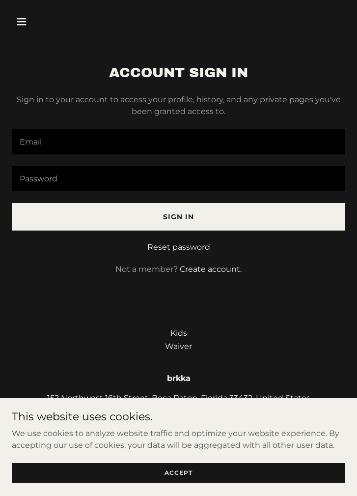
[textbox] (178, 141)
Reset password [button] (178, 247)
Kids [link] (178, 333)
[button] (50, 21)
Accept (178, 472)
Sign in (178, 216)
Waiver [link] (178, 346)
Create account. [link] (211, 269)
